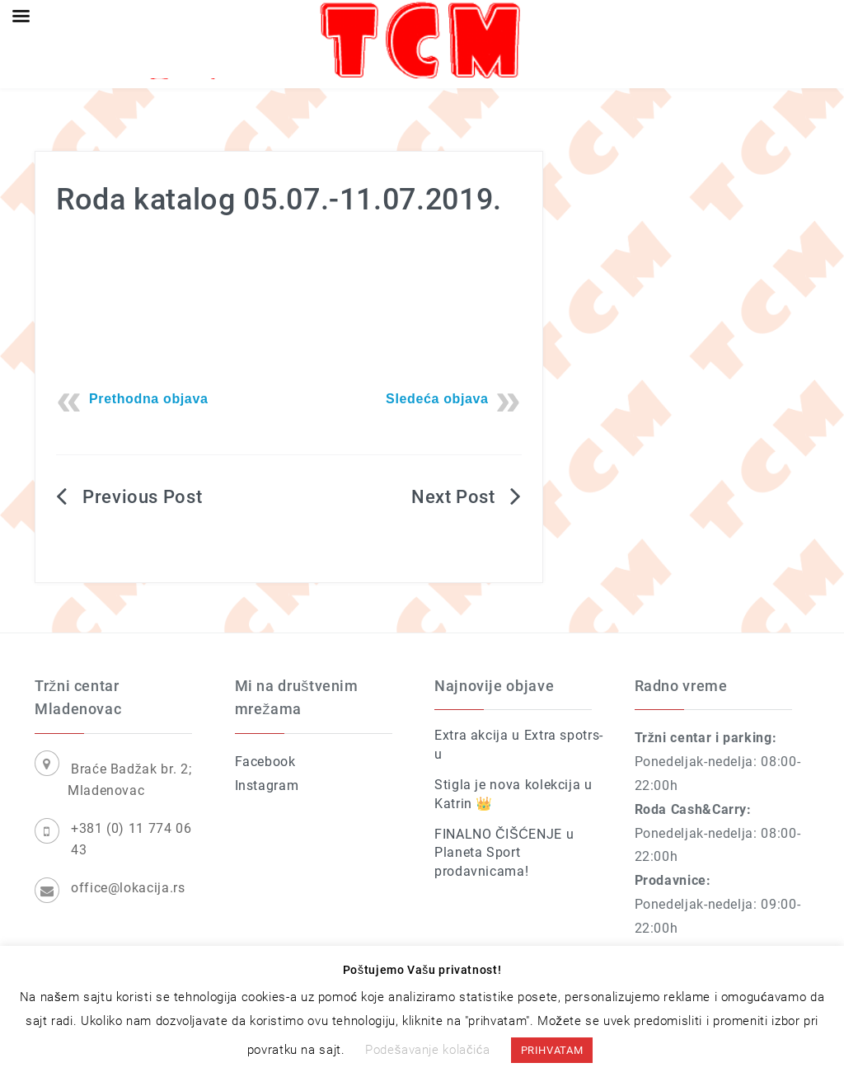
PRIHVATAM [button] (552, 1050)
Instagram (267, 785)
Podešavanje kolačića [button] (427, 1049)
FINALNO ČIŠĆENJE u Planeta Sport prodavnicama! (504, 852)
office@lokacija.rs (128, 888)
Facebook (265, 761)
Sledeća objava (437, 399)
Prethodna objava (149, 399)
